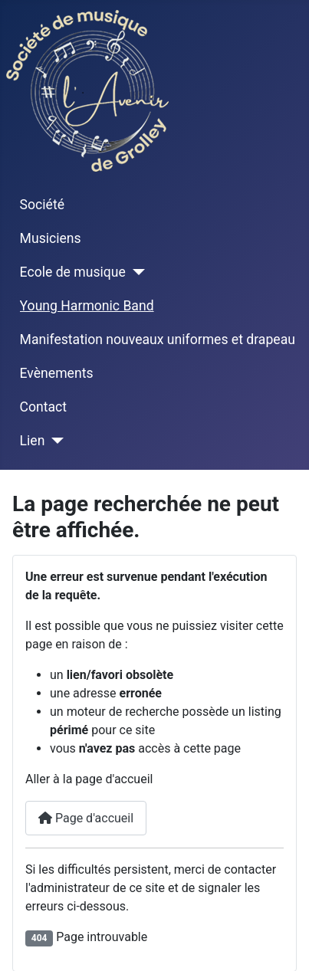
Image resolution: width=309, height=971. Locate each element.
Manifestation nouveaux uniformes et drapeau (157, 339)
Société (42, 204)
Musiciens (50, 238)
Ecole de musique (73, 272)
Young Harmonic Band (87, 305)
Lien (32, 440)
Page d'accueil (85, 818)
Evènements (57, 373)
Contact (43, 407)
